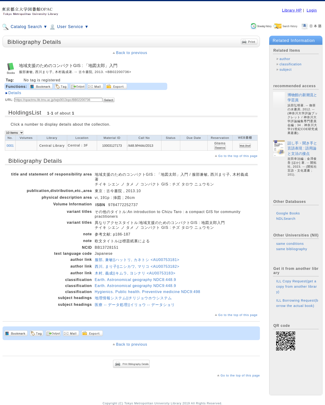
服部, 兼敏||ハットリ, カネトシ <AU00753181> (137, 260)
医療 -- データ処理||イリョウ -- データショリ (135, 305)
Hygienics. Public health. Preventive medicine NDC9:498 (147, 292)
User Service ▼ (69, 26)
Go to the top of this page (238, 156)
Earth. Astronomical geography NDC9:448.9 (135, 286)
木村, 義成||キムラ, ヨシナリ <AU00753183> (135, 273)
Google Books (288, 213)
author (284, 59)
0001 (10, 145)
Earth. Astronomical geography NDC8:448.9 (135, 280)
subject (285, 69)
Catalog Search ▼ (24, 26)
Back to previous (131, 53)
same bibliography (291, 249)
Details (14, 93)
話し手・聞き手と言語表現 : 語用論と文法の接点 (302, 148)
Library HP (292, 10)
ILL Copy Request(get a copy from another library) (296, 286)
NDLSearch (285, 218)
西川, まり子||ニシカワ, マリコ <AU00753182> (137, 266)
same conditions (290, 244)
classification (290, 64)
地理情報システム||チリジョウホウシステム (133, 298)
